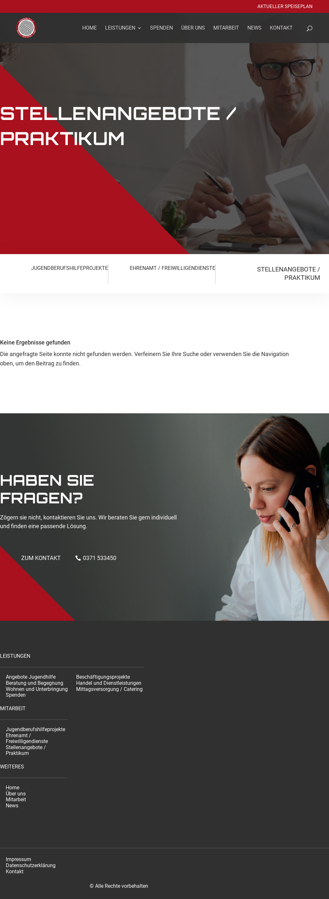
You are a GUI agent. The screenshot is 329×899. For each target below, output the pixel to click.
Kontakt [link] (281, 28)
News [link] (254, 28)
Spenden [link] (161, 28)
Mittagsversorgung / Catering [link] (109, 689)
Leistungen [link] (120, 28)
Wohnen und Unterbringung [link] (37, 689)
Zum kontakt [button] (41, 558)
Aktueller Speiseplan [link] (285, 6)
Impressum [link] (18, 859)
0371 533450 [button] (99, 558)
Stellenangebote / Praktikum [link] (26, 750)
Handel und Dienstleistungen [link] (108, 683)
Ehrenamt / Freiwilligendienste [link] (27, 738)
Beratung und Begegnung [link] (34, 683)
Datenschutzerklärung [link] (31, 865)
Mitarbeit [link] (226, 28)
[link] (30, 27)
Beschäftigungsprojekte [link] (103, 677)
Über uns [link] (193, 28)
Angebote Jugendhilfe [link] (31, 677)
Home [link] (89, 28)
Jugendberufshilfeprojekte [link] (35, 729)
